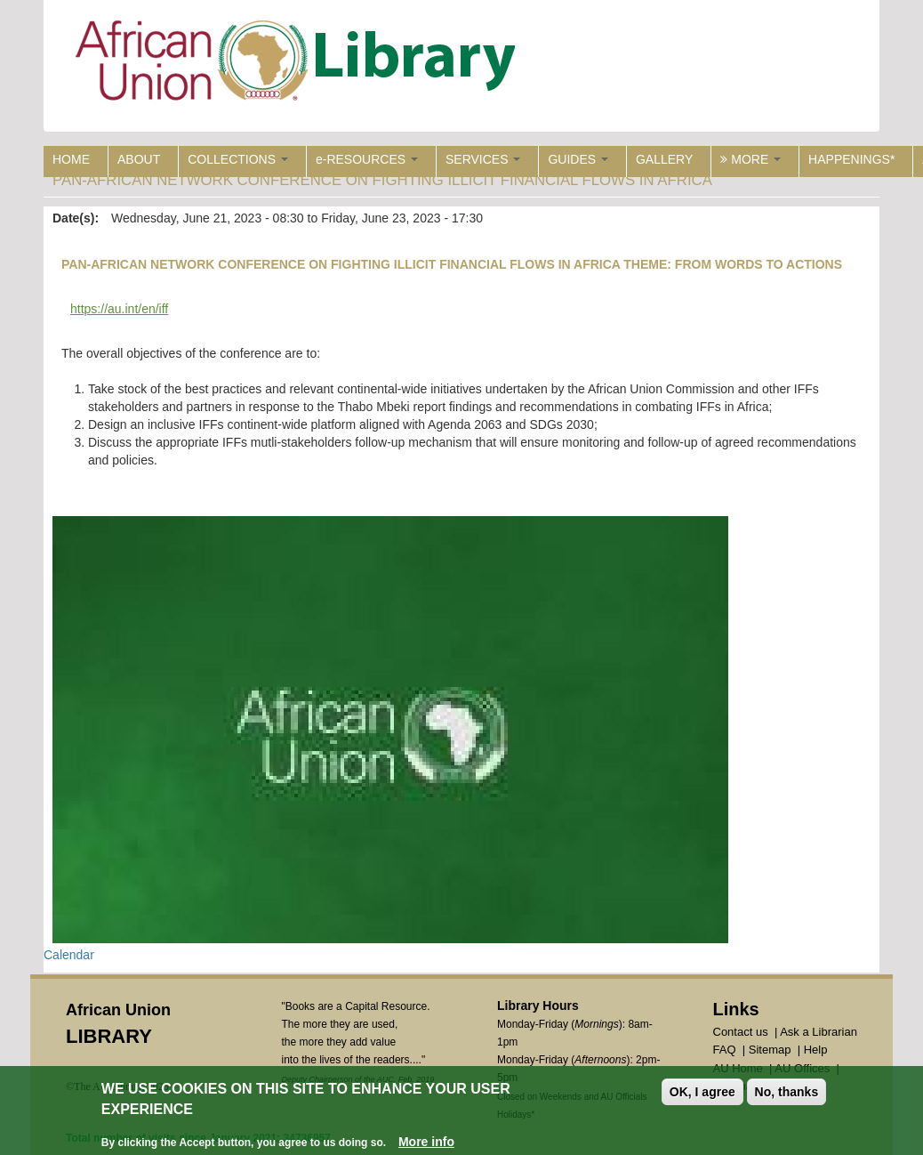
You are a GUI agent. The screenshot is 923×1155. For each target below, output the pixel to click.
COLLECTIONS (238, 159)
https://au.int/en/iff (119, 309)
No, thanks (787, 1094)
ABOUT (138, 159)
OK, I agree (702, 1094)
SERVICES (482, 159)
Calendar (69, 955)
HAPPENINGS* (851, 159)
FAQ (724, 1049)
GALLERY (664, 159)
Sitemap (770, 1049)
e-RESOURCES (367, 159)
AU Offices (802, 1068)
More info (426, 1144)
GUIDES (578, 159)
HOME (71, 159)
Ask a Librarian (818, 1031)
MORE (750, 159)
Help (816, 1049)
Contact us (740, 1031)
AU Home (738, 1068)
